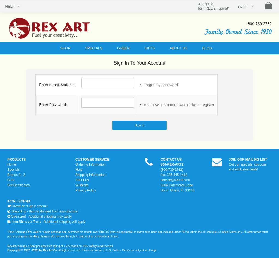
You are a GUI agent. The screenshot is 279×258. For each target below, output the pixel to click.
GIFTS (149, 48)
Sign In (243, 6)
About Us (82, 180)
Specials (13, 170)
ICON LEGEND (18, 201)
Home (11, 164)
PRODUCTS (16, 159)
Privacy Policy (85, 190)
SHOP (65, 48)
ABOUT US (178, 48)
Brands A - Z (16, 175)
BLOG (207, 48)
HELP (9, 6)
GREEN (123, 48)
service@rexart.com (175, 180)
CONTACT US (171, 159)
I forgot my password (160, 85)
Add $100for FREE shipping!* (213, 6)
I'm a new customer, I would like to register (178, 105)
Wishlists (81, 185)
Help (78, 170)
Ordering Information (90, 164)
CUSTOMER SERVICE (92, 159)
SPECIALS (93, 48)
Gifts (10, 180)
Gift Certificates (18, 185)
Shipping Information (90, 175)
